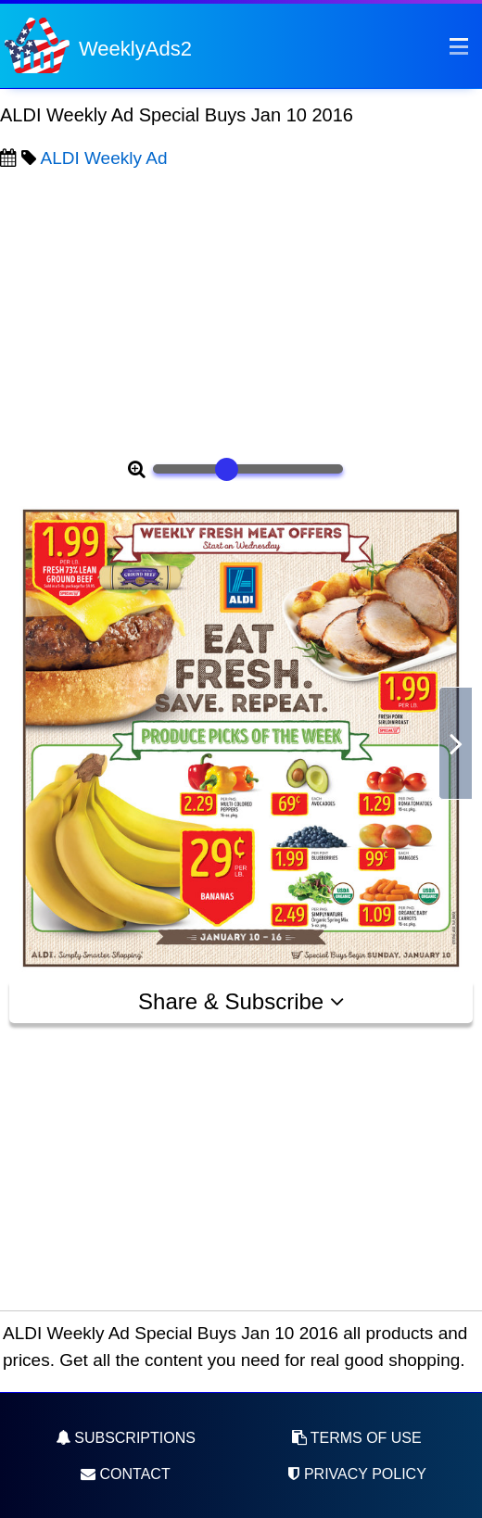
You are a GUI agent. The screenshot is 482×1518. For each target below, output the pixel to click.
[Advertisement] (241, 311)
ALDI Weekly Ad (104, 158)
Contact (126, 1474)
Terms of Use (357, 1438)
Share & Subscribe (241, 1001)
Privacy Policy (355, 1474)
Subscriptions (126, 1438)
